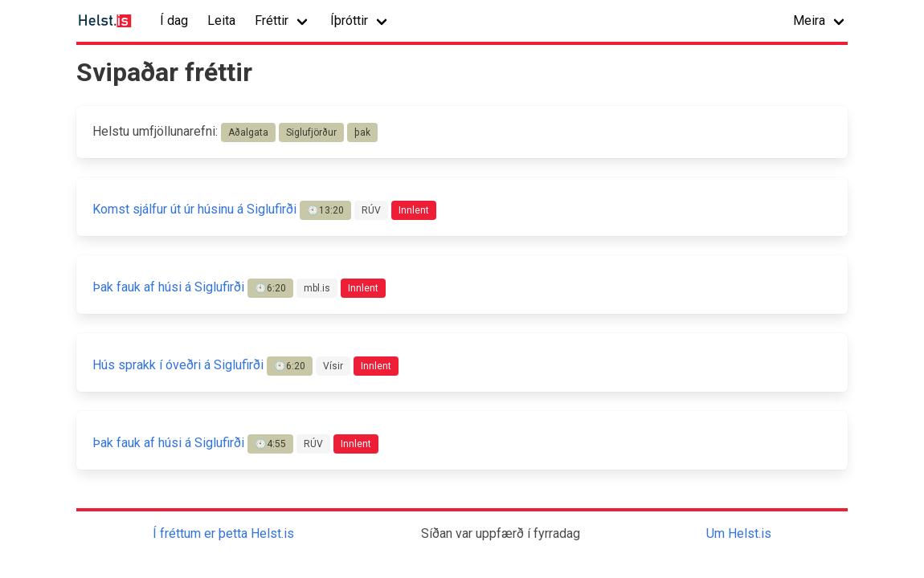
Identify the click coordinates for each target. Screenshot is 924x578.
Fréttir (271, 20)
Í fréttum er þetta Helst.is (223, 533)
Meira (809, 20)
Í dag (174, 20)
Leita (221, 20)
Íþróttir (349, 20)
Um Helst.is (738, 533)
